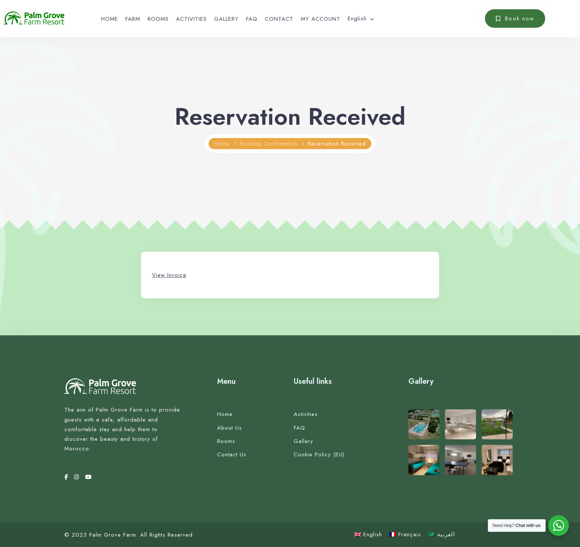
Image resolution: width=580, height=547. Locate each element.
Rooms (226, 441)
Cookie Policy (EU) (319, 454)
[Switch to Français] (405, 535)
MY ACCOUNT (320, 19)
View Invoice (169, 275)
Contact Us (231, 454)
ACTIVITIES (191, 19)
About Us (229, 428)
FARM (132, 19)
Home (222, 144)
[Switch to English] (368, 535)
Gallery (303, 441)
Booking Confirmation (268, 144)
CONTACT (279, 19)
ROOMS (158, 19)
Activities (306, 414)
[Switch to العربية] (442, 535)
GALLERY (226, 19)
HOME (109, 19)
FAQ (251, 19)
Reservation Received (337, 144)
